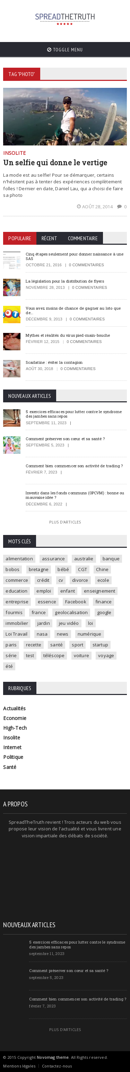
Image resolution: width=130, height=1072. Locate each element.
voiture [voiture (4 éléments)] (81, 655)
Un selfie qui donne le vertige (55, 162)
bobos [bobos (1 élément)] (12, 569)
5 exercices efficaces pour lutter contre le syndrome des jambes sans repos (74, 414)
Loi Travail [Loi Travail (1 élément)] (16, 634)
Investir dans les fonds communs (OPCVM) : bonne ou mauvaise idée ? (75, 495)
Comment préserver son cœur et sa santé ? (65, 438)
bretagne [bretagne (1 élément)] (39, 569)
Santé (9, 767)
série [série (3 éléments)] (11, 655)
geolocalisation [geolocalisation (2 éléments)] (71, 612)
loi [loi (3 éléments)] (90, 623)
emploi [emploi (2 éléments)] (43, 591)
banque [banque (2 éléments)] (111, 558)
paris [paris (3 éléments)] (11, 645)
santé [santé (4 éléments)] (56, 645)
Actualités (14, 708)
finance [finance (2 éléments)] (103, 601)
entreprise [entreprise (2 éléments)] (17, 601)
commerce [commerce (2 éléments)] (17, 580)
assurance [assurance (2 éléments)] (53, 558)
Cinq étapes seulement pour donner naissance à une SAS (74, 256)
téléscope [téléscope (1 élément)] (54, 655)
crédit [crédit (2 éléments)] (43, 580)
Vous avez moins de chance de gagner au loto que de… (73, 310)
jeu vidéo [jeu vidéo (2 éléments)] (69, 623)
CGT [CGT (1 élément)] (82, 569)
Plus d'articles (65, 522)
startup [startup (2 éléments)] (100, 645)
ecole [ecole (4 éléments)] (103, 580)
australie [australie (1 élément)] (84, 558)
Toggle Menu (65, 50)
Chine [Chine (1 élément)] (102, 569)
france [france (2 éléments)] (39, 612)
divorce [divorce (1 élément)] (80, 580)
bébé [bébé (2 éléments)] (63, 569)
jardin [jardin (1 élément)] (43, 623)
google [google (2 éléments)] (104, 612)
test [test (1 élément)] (30, 655)
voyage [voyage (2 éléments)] (106, 655)
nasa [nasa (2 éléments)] (42, 634)
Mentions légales (19, 1066)
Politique (13, 757)
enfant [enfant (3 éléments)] (67, 591)
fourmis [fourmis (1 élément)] (14, 612)
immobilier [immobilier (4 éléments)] (17, 623)
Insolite (11, 737)
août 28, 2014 (95, 206)
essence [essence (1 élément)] (47, 601)
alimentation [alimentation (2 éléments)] (19, 558)
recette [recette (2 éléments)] (33, 645)
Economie (14, 718)
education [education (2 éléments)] (16, 591)
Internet (12, 747)
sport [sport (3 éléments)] (77, 645)
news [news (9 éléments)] (63, 634)
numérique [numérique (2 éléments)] (90, 634)
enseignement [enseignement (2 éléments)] (99, 591)
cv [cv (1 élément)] (61, 580)
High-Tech (15, 728)
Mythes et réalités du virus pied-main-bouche (68, 335)
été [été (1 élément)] (9, 666)
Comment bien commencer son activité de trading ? (74, 465)
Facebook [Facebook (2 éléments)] (75, 601)
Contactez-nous (57, 1066)
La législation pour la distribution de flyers (65, 281)
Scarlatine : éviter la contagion (54, 362)
